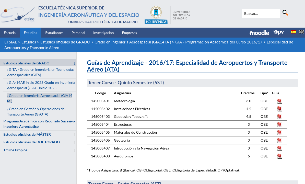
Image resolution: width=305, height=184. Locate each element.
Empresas (129, 32)
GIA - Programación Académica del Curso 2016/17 (218, 42)
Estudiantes (54, 32)
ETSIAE (10, 42)
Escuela (10, 32)
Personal (78, 32)
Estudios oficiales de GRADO (65, 42)
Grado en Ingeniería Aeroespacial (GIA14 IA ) (133, 42)
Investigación (103, 32)
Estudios (30, 32)
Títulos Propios (15, 150)
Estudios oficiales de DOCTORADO (31, 142)
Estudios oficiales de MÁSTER (27, 134)
